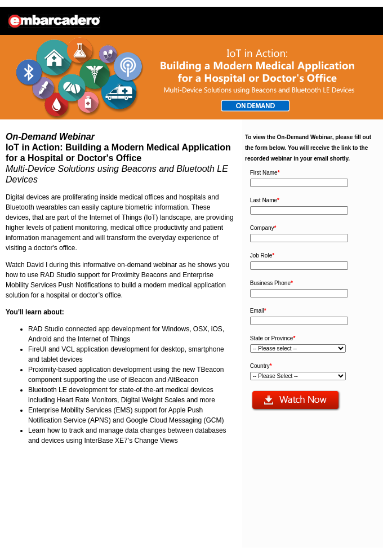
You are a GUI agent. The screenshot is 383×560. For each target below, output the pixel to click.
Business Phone (271, 283)
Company (263, 228)
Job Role (262, 255)
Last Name (264, 200)
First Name (265, 173)
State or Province (273, 338)
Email (258, 311)
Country (261, 366)
